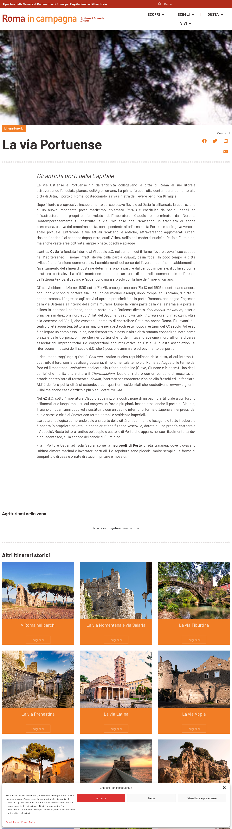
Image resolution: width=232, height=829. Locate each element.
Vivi (185, 23)
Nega (151, 798)
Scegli (186, 14)
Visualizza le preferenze (202, 798)
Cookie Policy (12, 822)
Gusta (215, 14)
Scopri (156, 14)
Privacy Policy (28, 822)
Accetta (101, 798)
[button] (224, 788)
